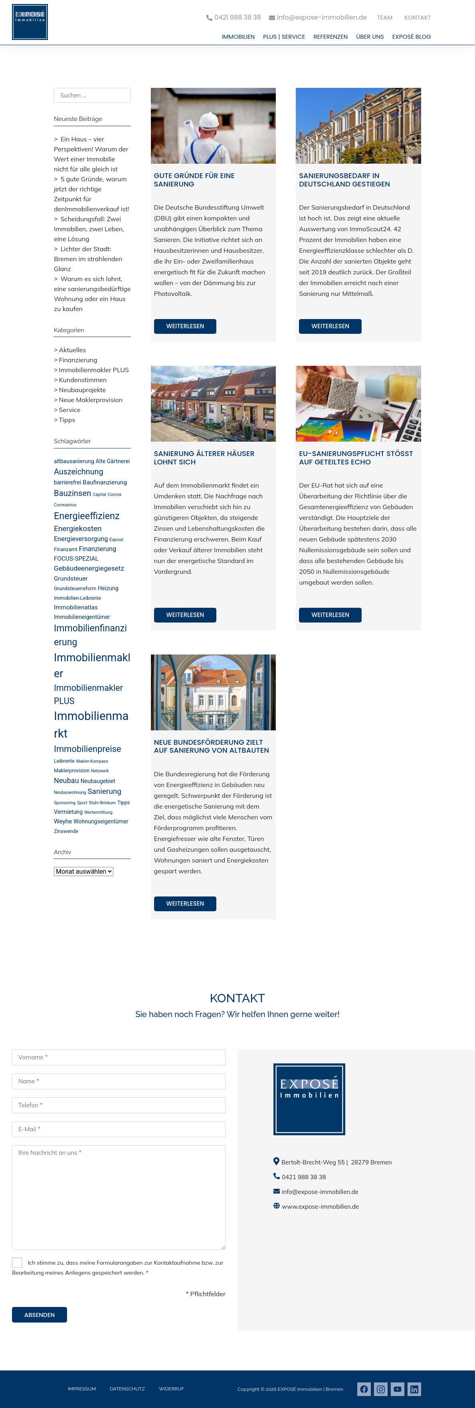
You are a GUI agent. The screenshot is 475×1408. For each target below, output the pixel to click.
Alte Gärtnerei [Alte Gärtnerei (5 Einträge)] (113, 461)
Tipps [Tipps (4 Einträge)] (123, 802)
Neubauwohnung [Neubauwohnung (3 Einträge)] (70, 792)
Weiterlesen (185, 326)
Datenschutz (127, 1389)
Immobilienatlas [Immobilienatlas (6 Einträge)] (76, 607)
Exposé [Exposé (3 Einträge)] (116, 539)
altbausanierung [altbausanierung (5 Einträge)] (74, 461)
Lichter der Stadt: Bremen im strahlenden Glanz (88, 259)
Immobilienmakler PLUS (94, 370)
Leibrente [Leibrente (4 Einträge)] (64, 761)
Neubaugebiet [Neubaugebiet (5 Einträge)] (98, 781)
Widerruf (171, 1389)
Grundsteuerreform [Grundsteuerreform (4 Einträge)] (75, 588)
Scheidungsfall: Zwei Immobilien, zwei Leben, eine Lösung (89, 229)
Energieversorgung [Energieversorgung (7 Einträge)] (81, 539)
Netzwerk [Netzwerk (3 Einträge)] (100, 770)
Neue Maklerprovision (91, 400)
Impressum (82, 1389)
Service (70, 410)
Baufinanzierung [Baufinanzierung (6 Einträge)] (105, 482)
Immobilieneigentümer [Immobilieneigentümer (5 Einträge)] (82, 617)
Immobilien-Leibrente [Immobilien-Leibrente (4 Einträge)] (77, 598)
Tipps (67, 420)
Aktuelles (72, 350)
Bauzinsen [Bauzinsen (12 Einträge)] (72, 493)
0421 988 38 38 (304, 1177)
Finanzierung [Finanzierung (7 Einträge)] (97, 549)
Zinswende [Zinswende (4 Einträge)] (66, 831)
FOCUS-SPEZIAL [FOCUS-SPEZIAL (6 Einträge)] (76, 558)
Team (385, 17)
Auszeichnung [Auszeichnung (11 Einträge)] (78, 471)
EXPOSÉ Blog (411, 36)
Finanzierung (78, 360)
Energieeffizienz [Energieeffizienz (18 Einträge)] (87, 516)
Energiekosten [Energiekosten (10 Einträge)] (78, 528)
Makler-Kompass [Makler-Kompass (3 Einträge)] (92, 761)
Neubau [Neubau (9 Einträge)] (66, 780)
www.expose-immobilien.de (320, 1206)
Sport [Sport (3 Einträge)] (82, 802)
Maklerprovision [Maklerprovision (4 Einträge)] (71, 770)
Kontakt (417, 17)
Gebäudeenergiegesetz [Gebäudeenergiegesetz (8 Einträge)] (89, 568)
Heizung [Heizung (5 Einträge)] (108, 588)
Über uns (370, 36)
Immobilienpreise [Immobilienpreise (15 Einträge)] (87, 749)
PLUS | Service (284, 36)
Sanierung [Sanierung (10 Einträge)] (104, 791)
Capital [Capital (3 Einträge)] (99, 494)
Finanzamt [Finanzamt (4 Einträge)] (65, 549)
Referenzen (330, 36)
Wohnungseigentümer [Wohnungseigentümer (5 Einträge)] (100, 821)
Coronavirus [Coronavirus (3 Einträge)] (65, 505)
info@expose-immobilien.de (320, 1192)
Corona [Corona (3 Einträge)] (114, 494)
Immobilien (238, 36)
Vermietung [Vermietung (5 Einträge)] (68, 812)
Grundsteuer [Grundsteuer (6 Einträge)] (70, 578)
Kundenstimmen (83, 380)
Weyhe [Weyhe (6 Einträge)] (63, 821)
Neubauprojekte (82, 390)
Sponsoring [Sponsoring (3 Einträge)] (64, 802)
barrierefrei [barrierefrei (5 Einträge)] (67, 482)
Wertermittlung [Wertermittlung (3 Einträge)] (98, 812)
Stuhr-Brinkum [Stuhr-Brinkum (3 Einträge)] (102, 802)
